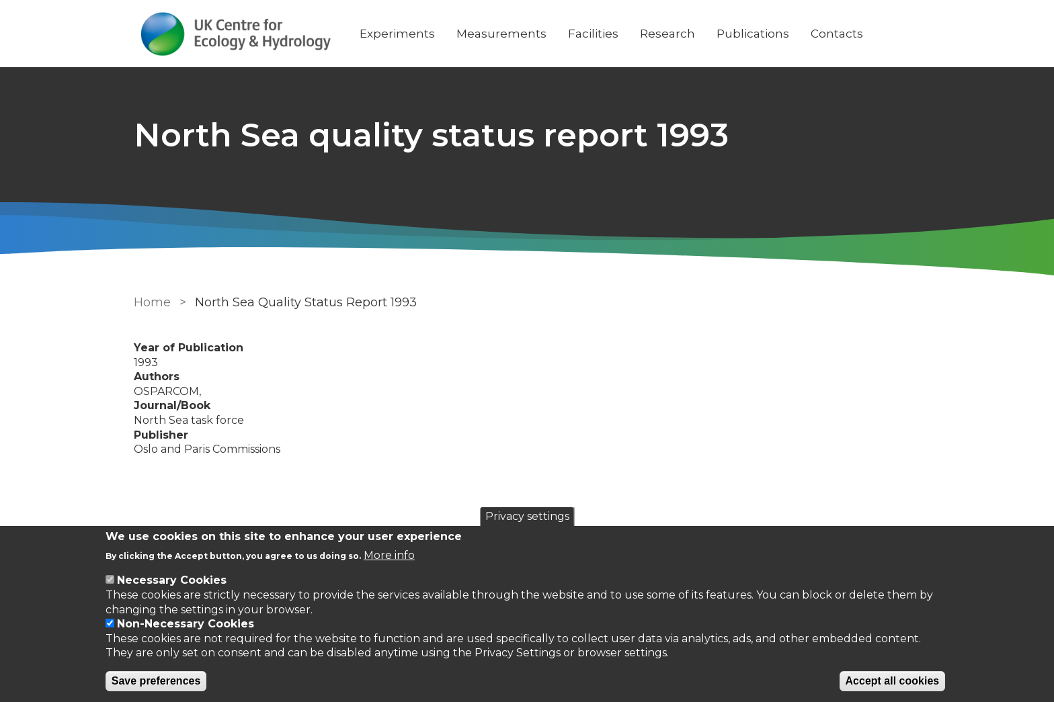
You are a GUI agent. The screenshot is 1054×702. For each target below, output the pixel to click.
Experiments (397, 33)
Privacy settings (527, 516)
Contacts (837, 33)
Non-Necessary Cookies (185, 623)
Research (667, 33)
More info (389, 555)
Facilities (593, 33)
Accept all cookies (893, 681)
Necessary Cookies (172, 580)
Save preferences (156, 681)
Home (152, 302)
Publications (753, 33)
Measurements (501, 33)
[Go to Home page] (236, 33)
